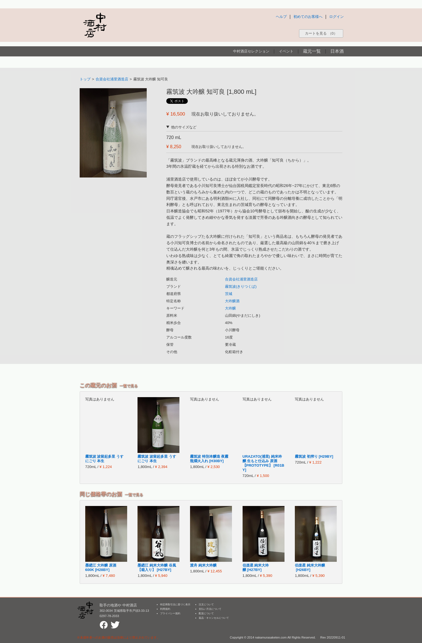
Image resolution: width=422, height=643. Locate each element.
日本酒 (337, 51)
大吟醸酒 (232, 301)
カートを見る (321, 33)
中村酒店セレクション (251, 51)
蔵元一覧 (312, 51)
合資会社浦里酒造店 (112, 79)
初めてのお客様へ (308, 17)
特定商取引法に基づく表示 (175, 604)
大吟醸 (230, 308)
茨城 (228, 294)
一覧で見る (129, 386)
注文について (206, 604)
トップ (85, 79)
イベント (286, 51)
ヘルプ (281, 17)
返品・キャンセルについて (214, 617)
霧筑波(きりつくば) (241, 286)
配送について (206, 613)
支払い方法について (210, 609)
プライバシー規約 (170, 613)
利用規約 (165, 609)
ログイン (336, 17)
